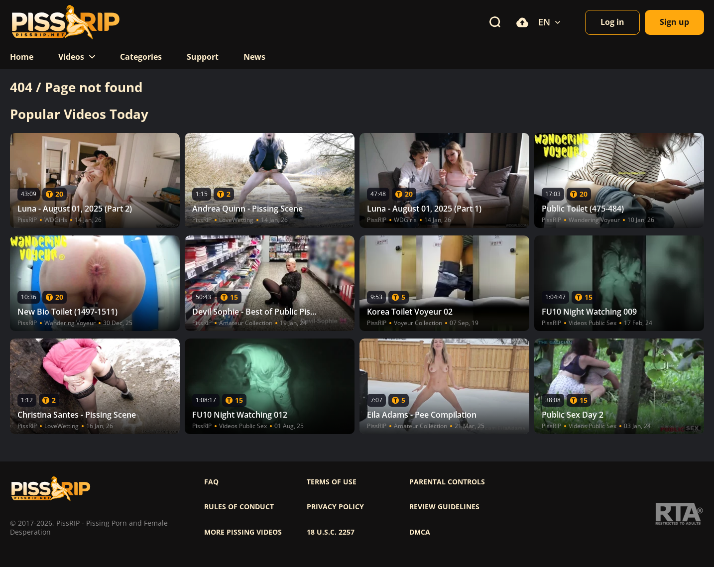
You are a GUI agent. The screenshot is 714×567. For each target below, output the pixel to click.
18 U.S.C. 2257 (331, 532)
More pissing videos (243, 532)
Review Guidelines (444, 506)
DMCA (419, 532)
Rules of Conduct (239, 506)
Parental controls (447, 481)
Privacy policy (335, 506)
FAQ (211, 481)
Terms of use (332, 481)
